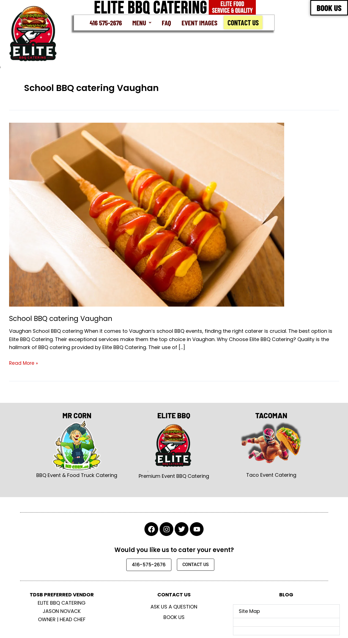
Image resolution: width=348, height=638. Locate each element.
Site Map (249, 611)
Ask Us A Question (173, 606)
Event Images (199, 22)
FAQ (166, 22)
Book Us (174, 617)
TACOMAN (271, 414)
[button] (141, 22)
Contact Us (244, 22)
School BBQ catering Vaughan (63, 319)
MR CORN (76, 414)
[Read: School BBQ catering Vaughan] (146, 214)
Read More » (24, 363)
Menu (141, 22)
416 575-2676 (104, 22)
